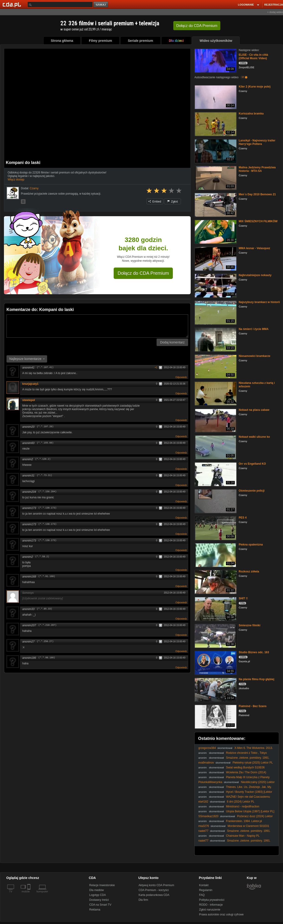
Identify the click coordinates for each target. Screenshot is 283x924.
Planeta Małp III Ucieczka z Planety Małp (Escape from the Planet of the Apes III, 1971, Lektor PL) (236, 779)
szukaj (101, 5)
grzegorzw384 (207, 748)
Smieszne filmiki (249, 625)
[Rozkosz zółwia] (215, 581)
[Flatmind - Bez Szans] (215, 716)
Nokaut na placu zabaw (254, 409)
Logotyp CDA (97, 895)
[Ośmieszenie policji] (215, 501)
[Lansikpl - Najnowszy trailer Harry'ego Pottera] (215, 150)
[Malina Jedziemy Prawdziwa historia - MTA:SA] (215, 177)
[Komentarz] (97, 326)
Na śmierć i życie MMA (254, 329)
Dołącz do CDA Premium (143, 273)
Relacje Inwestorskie (102, 885)
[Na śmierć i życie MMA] (215, 339)
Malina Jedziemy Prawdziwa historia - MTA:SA (257, 169)
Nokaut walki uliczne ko (254, 436)
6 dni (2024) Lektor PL (240, 801)
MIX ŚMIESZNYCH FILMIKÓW (258, 221)
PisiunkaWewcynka (210, 782)
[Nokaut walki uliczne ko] (215, 447)
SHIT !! (243, 598)
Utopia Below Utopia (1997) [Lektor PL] (250, 811)
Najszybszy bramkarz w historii (259, 302)
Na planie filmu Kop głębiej (256, 679)
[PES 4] (215, 527)
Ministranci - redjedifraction (242, 806)
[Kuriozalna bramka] (215, 123)
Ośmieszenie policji (251, 490)
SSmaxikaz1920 (208, 816)
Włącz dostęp (16, 179)
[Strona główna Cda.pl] (12, 4)
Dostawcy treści (99, 899)
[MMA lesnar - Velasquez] (215, 258)
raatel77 (203, 831)
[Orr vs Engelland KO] (215, 474)
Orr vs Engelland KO (252, 463)
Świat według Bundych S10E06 (245, 767)
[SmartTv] (29, 894)
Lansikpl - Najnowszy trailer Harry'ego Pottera (257, 142)
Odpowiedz (181, 377)
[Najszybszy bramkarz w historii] (215, 312)
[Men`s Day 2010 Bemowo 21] (215, 204)
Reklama (94, 909)
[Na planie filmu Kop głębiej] (215, 689)
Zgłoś (172, 201)
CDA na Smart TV (100, 904)
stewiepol (28, 400)
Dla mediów (96, 890)
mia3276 (203, 826)
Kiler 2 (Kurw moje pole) (254, 86)
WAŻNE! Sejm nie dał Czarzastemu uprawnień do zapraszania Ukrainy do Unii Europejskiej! (234, 798)
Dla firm (143, 899)
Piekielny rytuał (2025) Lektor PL (253, 762)
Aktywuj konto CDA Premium (156, 885)
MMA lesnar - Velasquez (254, 248)
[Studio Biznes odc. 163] (215, 662)
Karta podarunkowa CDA (153, 895)
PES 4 (243, 517)
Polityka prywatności (211, 899)
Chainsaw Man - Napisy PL (243, 835)
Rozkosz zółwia (249, 571)
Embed (154, 201)
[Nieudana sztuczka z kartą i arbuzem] (215, 393)
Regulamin (205, 890)
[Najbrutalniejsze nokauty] (215, 285)
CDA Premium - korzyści (153, 890)
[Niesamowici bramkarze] (215, 366)
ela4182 (203, 801)
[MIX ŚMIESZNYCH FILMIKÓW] (215, 231)
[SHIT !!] (215, 608)
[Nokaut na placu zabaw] (215, 420)
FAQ (202, 895)
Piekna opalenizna (251, 544)
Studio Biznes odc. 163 (254, 652)
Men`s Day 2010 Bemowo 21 (257, 194)
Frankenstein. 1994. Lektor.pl (244, 821)
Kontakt (204, 885)
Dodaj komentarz (172, 342)
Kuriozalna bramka (251, 113)
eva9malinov (206, 762)
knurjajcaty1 (32, 383)
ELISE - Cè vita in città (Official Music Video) (253, 56)
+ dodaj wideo (275, 12)
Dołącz (196, 26)
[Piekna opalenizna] (215, 554)
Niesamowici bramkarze (254, 356)
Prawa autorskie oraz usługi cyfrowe (221, 914)
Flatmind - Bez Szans (253, 706)
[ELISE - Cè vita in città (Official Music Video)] (215, 60)
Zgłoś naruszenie (209, 909)
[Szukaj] (60, 4)
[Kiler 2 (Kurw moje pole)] (215, 96)
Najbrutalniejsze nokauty (255, 275)
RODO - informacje (211, 904)
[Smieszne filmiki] (215, 635)
